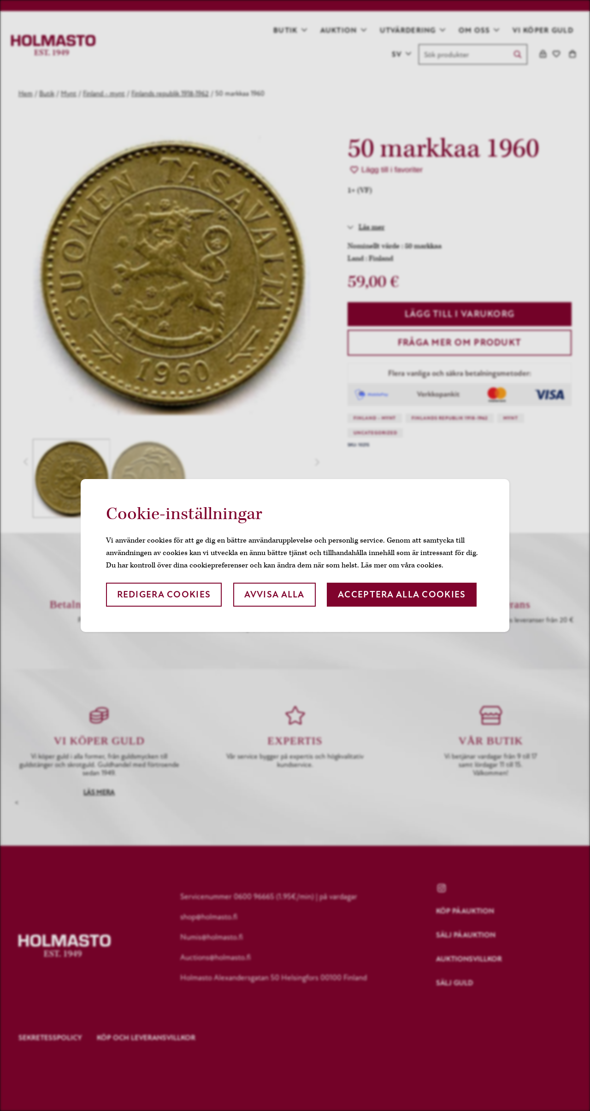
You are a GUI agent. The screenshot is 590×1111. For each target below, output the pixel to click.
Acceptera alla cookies (402, 594)
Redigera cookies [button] (164, 594)
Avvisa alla (274, 594)
